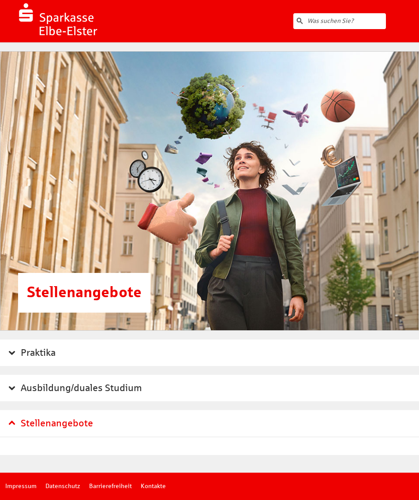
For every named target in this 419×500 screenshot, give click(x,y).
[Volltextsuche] (339, 21)
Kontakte (153, 486)
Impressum (21, 486)
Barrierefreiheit (110, 486)
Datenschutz (62, 486)
